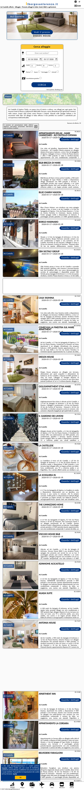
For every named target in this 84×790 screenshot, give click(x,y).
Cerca (42, 84)
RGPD (15, 774)
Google (4, 768)
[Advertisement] (42, 670)
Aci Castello (8, 135)
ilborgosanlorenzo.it (42, 4)
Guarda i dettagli (70, 139)
